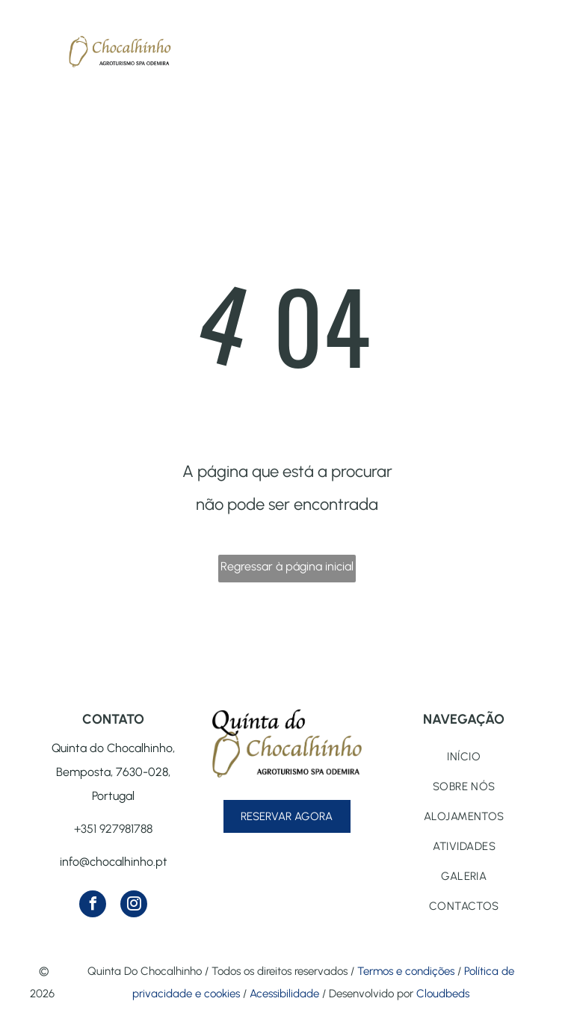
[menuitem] (464, 757)
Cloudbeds (442, 993)
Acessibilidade (284, 993)
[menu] (32, 44)
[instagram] (133, 905)
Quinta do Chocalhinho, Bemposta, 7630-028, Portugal (113, 772)
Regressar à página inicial (287, 566)
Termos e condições (405, 971)
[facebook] (92, 905)
